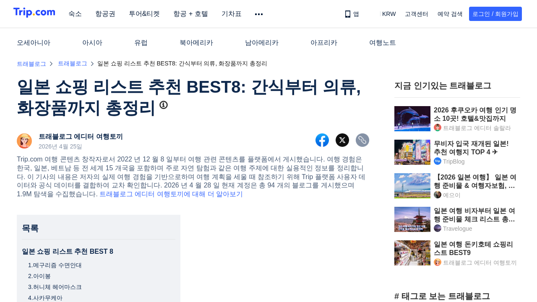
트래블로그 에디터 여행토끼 (81, 136)
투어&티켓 (155, 13)
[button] (383, 14)
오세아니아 (33, 42)
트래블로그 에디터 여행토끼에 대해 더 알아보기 (171, 194)
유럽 (141, 42)
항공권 (116, 13)
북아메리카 (196, 42)
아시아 (92, 42)
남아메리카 (262, 42)
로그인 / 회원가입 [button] (495, 13)
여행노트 (382, 42)
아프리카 (323, 42)
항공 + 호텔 (201, 13)
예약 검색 (450, 13)
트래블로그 (31, 63)
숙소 (85, 13)
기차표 (242, 13)
